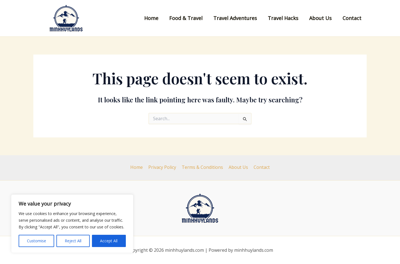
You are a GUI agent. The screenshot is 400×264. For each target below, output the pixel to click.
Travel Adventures (238, 18)
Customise (36, 240)
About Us (321, 18)
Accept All (109, 240)
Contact (352, 18)
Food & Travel (189, 18)
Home (156, 18)
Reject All (73, 240)
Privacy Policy (163, 167)
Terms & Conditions (202, 167)
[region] (72, 223)
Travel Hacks (285, 18)
